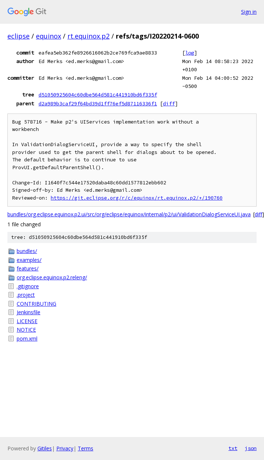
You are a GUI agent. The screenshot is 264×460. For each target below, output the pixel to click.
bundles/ (27, 250)
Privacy (64, 448)
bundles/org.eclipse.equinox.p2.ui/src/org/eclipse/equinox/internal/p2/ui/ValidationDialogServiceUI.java (129, 214)
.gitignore (28, 286)
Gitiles (44, 448)
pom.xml (27, 338)
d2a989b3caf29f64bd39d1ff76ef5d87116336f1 (98, 103)
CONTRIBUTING (36, 303)
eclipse (18, 36)
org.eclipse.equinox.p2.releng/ (52, 277)
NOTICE (26, 329)
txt (232, 448)
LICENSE (27, 321)
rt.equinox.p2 (88, 36)
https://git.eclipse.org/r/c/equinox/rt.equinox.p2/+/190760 (137, 198)
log (189, 52)
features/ (28, 268)
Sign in (249, 11)
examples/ (29, 259)
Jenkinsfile (28, 312)
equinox (48, 36)
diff (169, 103)
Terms (85, 448)
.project (26, 294)
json (251, 448)
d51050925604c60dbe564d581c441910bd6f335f (98, 94)
